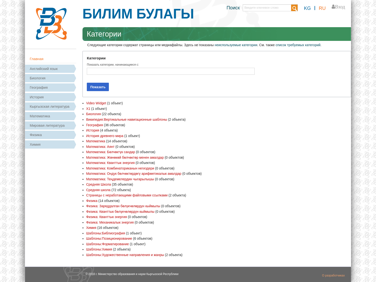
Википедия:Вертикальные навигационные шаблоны (126, 119)
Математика (40, 116)
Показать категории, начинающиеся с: (113, 64)
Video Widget (96, 103)
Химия (35, 144)
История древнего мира (104, 136)
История (37, 97)
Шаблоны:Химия (99, 249)
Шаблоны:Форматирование (107, 243)
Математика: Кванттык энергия (110, 162)
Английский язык (44, 69)
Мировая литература (47, 125)
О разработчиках (333, 274)
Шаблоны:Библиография (105, 232)
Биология (37, 78)
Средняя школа (98, 189)
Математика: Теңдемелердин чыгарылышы (120, 179)
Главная (36, 59)
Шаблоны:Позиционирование (109, 238)
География (39, 87)
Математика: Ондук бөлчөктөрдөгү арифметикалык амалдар (133, 173)
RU (322, 8)
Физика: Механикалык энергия (110, 222)
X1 (88, 109)
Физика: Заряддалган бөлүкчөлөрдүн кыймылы (123, 205)
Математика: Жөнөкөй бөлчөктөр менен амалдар (124, 157)
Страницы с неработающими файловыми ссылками (126, 195)
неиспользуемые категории (236, 45)
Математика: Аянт (100, 146)
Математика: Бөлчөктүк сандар (110, 152)
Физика (36, 135)
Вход (340, 7)
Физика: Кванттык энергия (106, 216)
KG (307, 8)
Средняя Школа (98, 184)
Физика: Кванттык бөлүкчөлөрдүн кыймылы (120, 211)
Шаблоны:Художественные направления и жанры (125, 254)
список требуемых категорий (298, 45)
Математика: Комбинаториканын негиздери (120, 168)
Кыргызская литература (49, 106)
